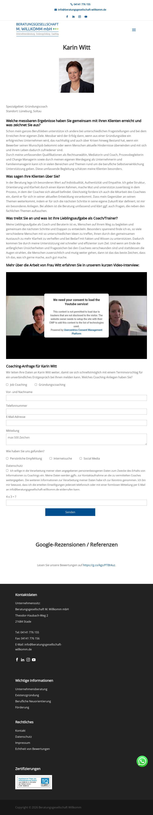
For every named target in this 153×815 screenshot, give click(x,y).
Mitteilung (12, 431)
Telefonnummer (16, 406)
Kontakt (20, 731)
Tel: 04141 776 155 (27, 632)
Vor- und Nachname (19, 392)
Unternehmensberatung (31, 689)
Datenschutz (14, 466)
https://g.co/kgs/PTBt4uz (99, 565)
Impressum (22, 743)
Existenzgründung (27, 695)
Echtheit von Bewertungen (32, 749)
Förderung (22, 707)
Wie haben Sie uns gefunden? (25, 451)
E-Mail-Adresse (15, 417)
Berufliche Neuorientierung (33, 701)
